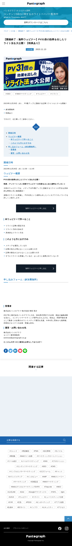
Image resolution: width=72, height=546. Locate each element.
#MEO (58, 487)
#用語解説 (25, 451)
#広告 (19, 502)
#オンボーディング (43, 502)
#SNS (45, 461)
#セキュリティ (47, 507)
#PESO (28, 502)
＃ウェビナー (41, 94)
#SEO (44, 466)
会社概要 (7, 528)
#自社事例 (46, 451)
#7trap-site (48, 487)
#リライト (36, 497)
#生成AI (10, 507)
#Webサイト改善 (26, 456)
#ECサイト (21, 507)
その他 (12, 31)
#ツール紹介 (12, 461)
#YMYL (53, 492)
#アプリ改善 (59, 502)
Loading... (36, 293)
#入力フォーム (45, 471)
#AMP (44, 477)
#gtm (62, 492)
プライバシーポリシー (21, 528)
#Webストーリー (57, 477)
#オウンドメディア (15, 477)
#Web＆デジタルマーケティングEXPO (25, 487)
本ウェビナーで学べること (22, 139)
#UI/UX (11, 497)
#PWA (36, 451)
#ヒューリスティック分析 (53, 497)
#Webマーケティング (50, 482)
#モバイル (58, 451)
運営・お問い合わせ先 (20, 153)
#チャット (58, 471)
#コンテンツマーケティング (27, 466)
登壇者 (13, 150)
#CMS (53, 466)
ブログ (6, 31)
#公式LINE (11, 492)
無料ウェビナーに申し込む (36, 208)
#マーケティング (20, 482)
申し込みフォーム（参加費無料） (22, 147)
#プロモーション (58, 461)
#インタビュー (32, 477)
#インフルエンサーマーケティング (22, 471)
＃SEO (7, 94)
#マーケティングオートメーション (50, 456)
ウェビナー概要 (14, 137)
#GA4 (22, 492)
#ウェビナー (23, 497)
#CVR (10, 502)
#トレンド (13, 451)
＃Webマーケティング (23, 94)
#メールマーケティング (30, 461)
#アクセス (61, 507)
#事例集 (12, 456)
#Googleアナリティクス (37, 492)
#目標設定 (34, 482)
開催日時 (12, 133)
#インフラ (34, 507)
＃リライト (54, 94)
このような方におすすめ (21, 143)
